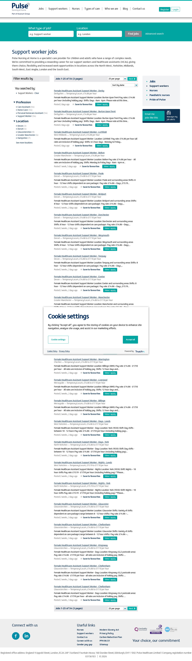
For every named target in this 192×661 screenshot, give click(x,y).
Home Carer (23, 109)
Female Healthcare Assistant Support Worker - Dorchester (81, 214)
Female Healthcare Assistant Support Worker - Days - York (81, 441)
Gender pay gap (84, 644)
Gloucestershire (24, 131)
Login (175, 9)
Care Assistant (24, 106)
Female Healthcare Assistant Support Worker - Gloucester (81, 503)
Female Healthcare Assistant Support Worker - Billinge (79, 400)
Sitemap (104, 644)
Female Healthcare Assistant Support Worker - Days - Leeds (82, 421)
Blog (125, 8)
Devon (20, 125)
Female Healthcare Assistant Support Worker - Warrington (81, 359)
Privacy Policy (107, 633)
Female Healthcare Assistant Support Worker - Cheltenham (82, 524)
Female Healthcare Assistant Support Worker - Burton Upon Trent (85, 111)
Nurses (76, 8)
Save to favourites (83, 104)
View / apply (102, 104)
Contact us (139, 8)
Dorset (20, 128)
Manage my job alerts (172, 118)
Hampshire (22, 137)
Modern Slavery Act (109, 629)
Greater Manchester (26, 134)
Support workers (57, 8)
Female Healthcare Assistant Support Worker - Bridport (80, 193)
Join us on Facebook (16, 636)
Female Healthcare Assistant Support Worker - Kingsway (81, 545)
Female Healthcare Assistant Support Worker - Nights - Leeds (83, 462)
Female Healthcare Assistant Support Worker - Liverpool (80, 379)
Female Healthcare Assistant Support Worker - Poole (79, 173)
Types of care (92, 8)
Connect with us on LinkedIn (26, 636)
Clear (36, 93)
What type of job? (39, 28)
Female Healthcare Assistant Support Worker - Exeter (79, 276)
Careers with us (84, 640)
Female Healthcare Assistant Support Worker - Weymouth (81, 235)
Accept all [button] (130, 339)
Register (164, 9)
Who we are (111, 8)
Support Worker (25, 116)
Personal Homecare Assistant (30, 113)
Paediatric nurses (160, 95)
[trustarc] (139, 351)
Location (82, 28)
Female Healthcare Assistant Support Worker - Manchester (82, 297)
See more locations (24, 142)
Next (131, 78)
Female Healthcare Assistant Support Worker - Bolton (79, 152)
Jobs (41, 8)
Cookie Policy (52, 351)
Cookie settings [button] (58, 339)
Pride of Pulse (158, 99)
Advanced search (154, 33)
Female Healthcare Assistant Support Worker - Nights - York (82, 483)
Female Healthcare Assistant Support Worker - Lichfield (80, 131)
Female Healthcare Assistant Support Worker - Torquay (80, 255)
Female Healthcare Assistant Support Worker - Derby (79, 90)
